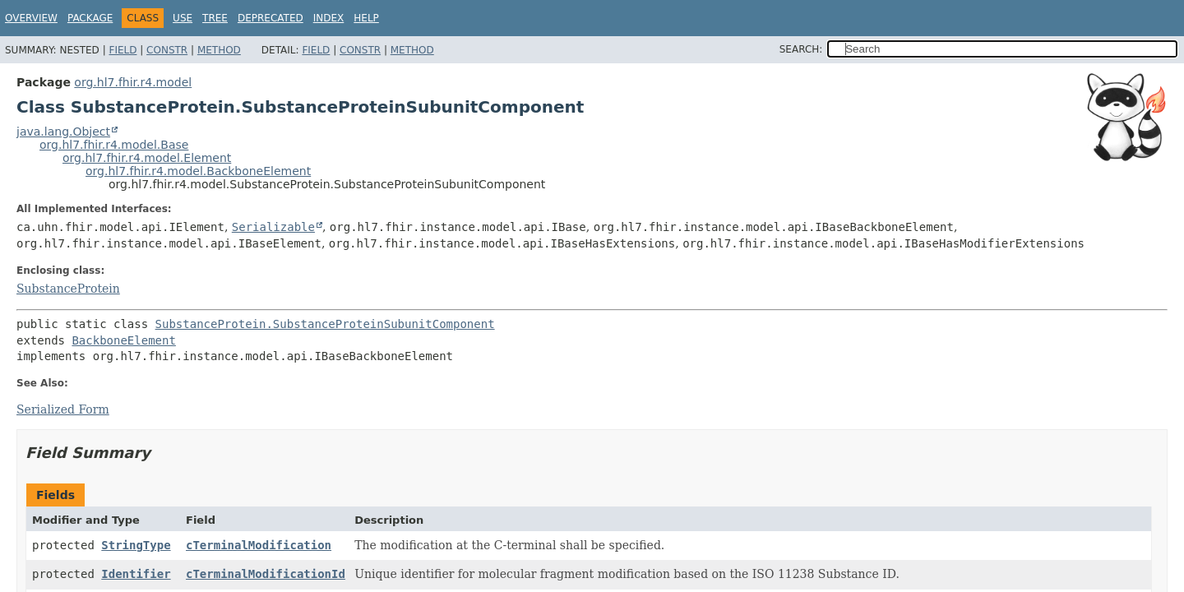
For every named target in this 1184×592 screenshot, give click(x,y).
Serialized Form (62, 409)
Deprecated (270, 18)
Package (90, 18)
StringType (135, 545)
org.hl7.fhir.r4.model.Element (146, 157)
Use (182, 18)
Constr (166, 50)
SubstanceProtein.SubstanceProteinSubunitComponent (325, 324)
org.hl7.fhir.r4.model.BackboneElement (198, 171)
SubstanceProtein (68, 288)
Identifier (135, 573)
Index (329, 18)
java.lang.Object (63, 131)
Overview (31, 18)
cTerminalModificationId (265, 573)
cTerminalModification (258, 545)
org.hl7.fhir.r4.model (133, 82)
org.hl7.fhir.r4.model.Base (113, 144)
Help (366, 18)
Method (219, 50)
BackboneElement (123, 340)
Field (122, 50)
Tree (215, 18)
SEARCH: (801, 49)
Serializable (273, 227)
